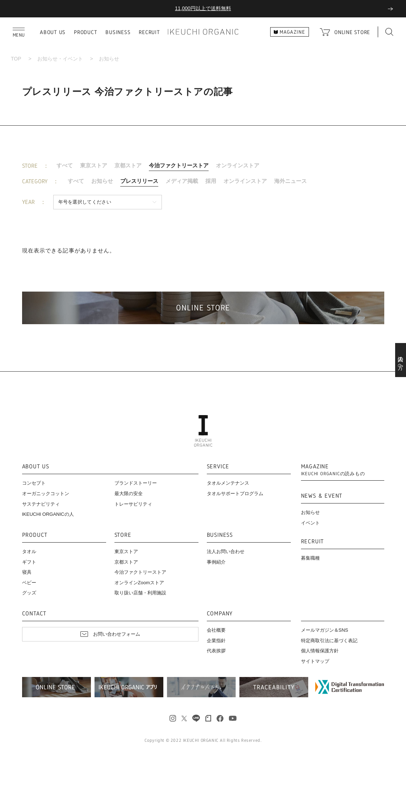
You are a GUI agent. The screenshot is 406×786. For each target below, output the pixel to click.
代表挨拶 (216, 650)
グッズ (29, 592)
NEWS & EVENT (322, 496)
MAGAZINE (333, 470)
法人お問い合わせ (225, 551)
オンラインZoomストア (139, 582)
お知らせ (102, 181)
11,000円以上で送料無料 (203, 8)
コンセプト (34, 483)
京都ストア (128, 165)
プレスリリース (139, 181)
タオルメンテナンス (228, 483)
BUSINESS (117, 32)
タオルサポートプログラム (235, 493)
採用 (210, 181)
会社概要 (216, 630)
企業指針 (216, 640)
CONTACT (34, 614)
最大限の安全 (128, 493)
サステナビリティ (41, 504)
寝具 (27, 572)
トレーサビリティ (133, 504)
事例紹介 (216, 562)
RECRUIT (149, 32)
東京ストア (93, 165)
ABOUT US (53, 32)
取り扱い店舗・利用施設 (140, 592)
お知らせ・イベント (60, 59)
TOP (16, 59)
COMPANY (220, 614)
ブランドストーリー (135, 483)
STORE (122, 535)
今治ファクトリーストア (179, 165)
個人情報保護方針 (320, 650)
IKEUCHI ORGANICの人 (48, 514)
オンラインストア (237, 165)
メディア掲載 (182, 181)
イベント (310, 523)
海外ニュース (290, 181)
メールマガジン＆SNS (324, 630)
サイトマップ (315, 661)
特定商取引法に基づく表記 (329, 640)
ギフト (29, 562)
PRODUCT (85, 32)
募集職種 (310, 558)
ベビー (29, 582)
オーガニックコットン (45, 493)
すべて (64, 165)
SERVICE (218, 467)
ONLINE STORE (352, 32)
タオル (29, 551)
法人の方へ (401, 360)
